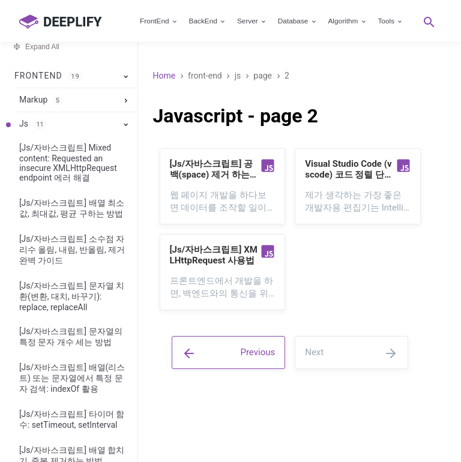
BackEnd (207, 21)
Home (163, 75)
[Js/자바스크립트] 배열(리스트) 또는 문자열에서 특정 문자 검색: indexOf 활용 (72, 378)
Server (252, 21)
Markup (41, 100)
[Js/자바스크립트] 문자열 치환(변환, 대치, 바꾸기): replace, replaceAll (71, 296)
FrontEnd (159, 21)
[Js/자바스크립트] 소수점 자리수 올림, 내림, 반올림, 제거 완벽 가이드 (72, 249)
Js (33, 124)
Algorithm (347, 21)
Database (298, 21)
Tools (390, 21)
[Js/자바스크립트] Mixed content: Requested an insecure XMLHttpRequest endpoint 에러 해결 (68, 162)
